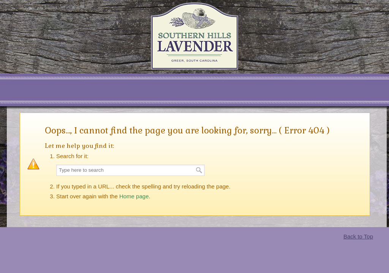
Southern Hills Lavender (194, 36)
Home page (134, 196)
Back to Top (358, 236)
